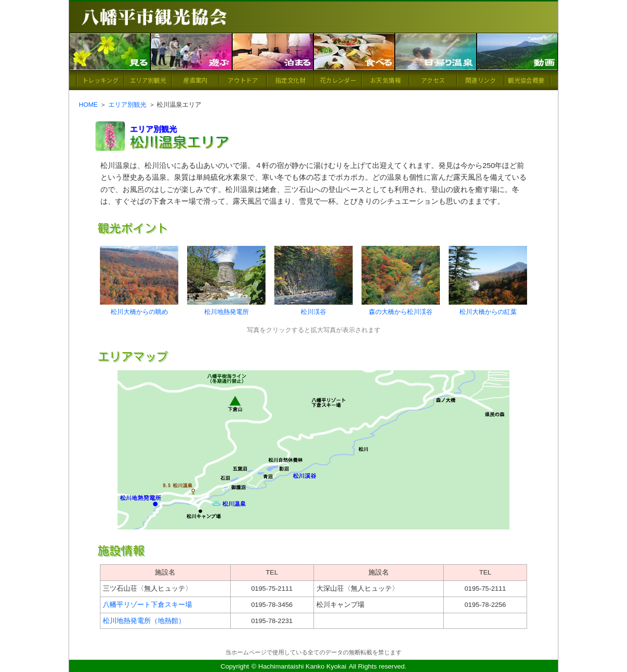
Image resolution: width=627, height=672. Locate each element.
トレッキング (100, 80)
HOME (88, 104)
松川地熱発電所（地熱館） (144, 620)
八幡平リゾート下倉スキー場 (147, 604)
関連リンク (480, 80)
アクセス (433, 80)
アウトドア (243, 80)
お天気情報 (385, 80)
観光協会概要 (526, 80)
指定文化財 (290, 80)
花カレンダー (338, 80)
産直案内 (195, 80)
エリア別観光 (148, 80)
